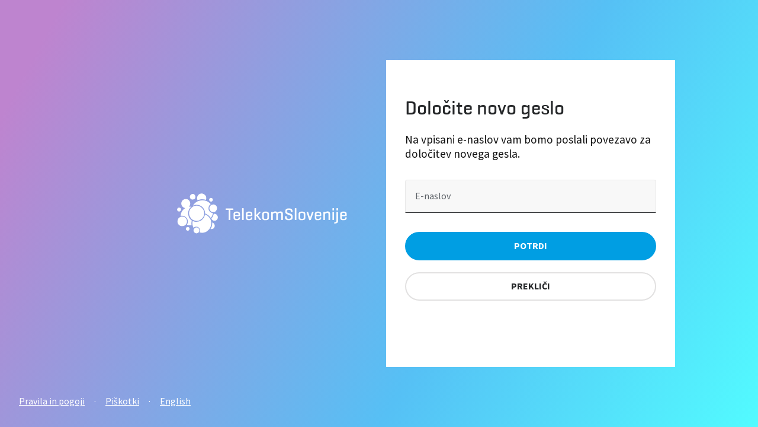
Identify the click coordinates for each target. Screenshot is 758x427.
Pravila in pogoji (52, 401)
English (175, 401)
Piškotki (122, 401)
